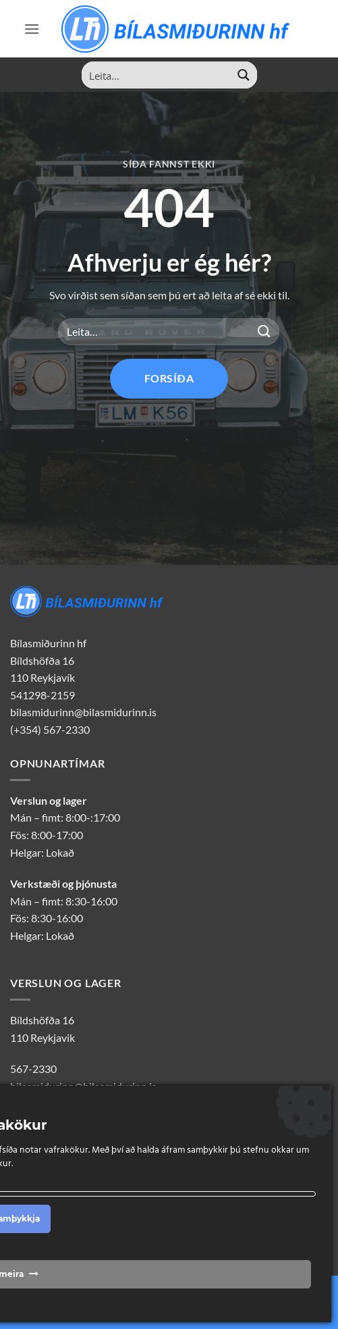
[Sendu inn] (263, 331)
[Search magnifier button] (243, 75)
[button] (32, 28)
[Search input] (156, 75)
